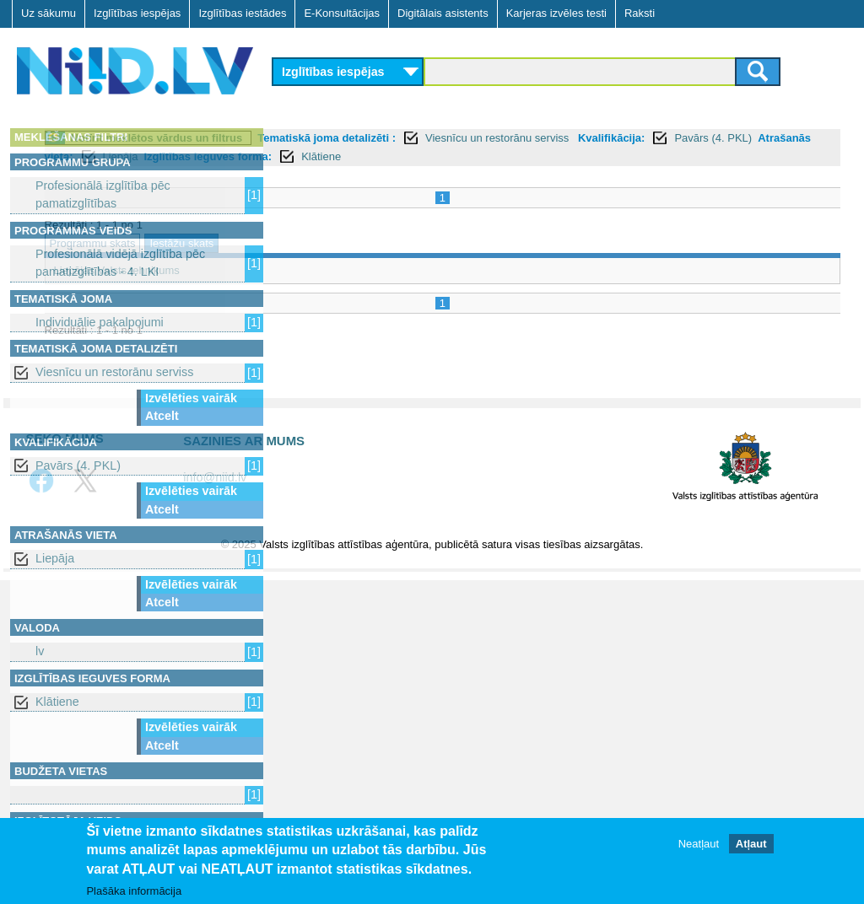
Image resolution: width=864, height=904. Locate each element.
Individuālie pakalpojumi (99, 322)
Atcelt (162, 415)
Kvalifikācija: (316, 156)
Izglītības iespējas (137, 13)
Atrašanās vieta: (504, 156)
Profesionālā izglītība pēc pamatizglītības (102, 194)
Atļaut (751, 843)
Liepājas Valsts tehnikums (349, 270)
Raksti (639, 13)
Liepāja (54, 558)
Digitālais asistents (443, 13)
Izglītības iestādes (242, 13)
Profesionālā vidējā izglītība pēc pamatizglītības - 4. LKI (120, 262)
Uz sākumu (48, 13)
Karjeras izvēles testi (556, 13)
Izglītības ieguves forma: (682, 156)
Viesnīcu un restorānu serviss (114, 372)
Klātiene (57, 701)
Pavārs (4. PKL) (78, 465)
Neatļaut (698, 843)
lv (39, 651)
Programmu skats (325, 243)
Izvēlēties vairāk (191, 398)
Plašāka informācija (133, 891)
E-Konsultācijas (342, 13)
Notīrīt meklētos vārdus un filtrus (389, 138)
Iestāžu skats (414, 243)
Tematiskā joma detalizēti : (559, 138)
